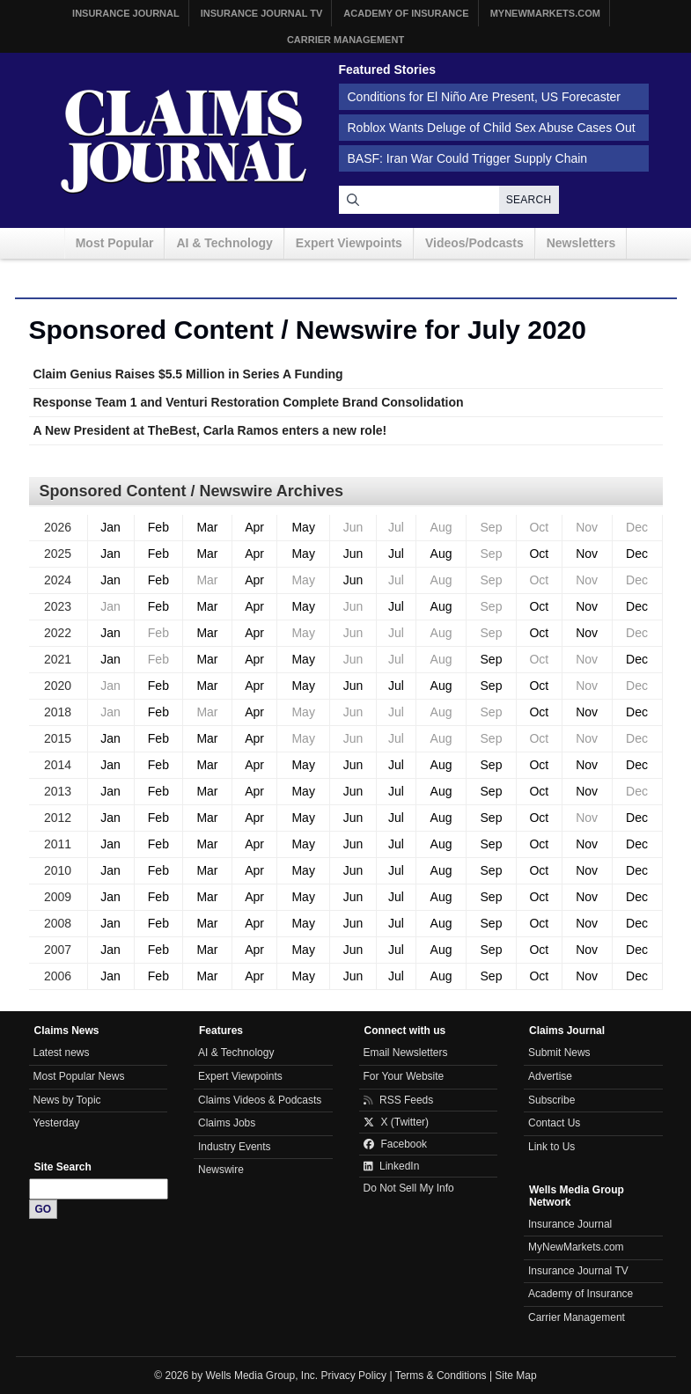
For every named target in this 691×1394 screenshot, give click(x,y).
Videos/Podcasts (474, 243)
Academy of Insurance (405, 13)
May (302, 527)
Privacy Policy (354, 1375)
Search (529, 200)
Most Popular (115, 243)
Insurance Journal (126, 13)
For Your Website (404, 1076)
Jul (396, 554)
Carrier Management (345, 39)
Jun (353, 554)
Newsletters (581, 243)
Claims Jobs (226, 1123)
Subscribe (551, 1100)
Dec (637, 554)
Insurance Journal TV (262, 13)
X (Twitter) (397, 1122)
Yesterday (56, 1123)
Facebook (396, 1144)
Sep (492, 659)
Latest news (61, 1052)
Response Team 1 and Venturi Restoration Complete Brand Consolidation (248, 402)
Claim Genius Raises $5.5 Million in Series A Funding (188, 374)
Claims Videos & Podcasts (259, 1100)
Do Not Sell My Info (409, 1188)
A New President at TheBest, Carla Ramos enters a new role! (210, 430)
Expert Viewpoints (349, 243)
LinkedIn (392, 1166)
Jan (110, 527)
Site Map (515, 1375)
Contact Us (554, 1123)
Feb (158, 527)
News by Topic (67, 1100)
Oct (538, 554)
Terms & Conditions (441, 1375)
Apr (254, 527)
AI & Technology (224, 243)
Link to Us (551, 1147)
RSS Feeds (399, 1100)
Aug (441, 554)
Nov (587, 554)
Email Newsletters (406, 1052)
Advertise (550, 1076)
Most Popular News (79, 1076)
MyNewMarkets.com (545, 13)
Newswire (221, 1169)
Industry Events (234, 1147)
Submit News (559, 1052)
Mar (206, 527)
